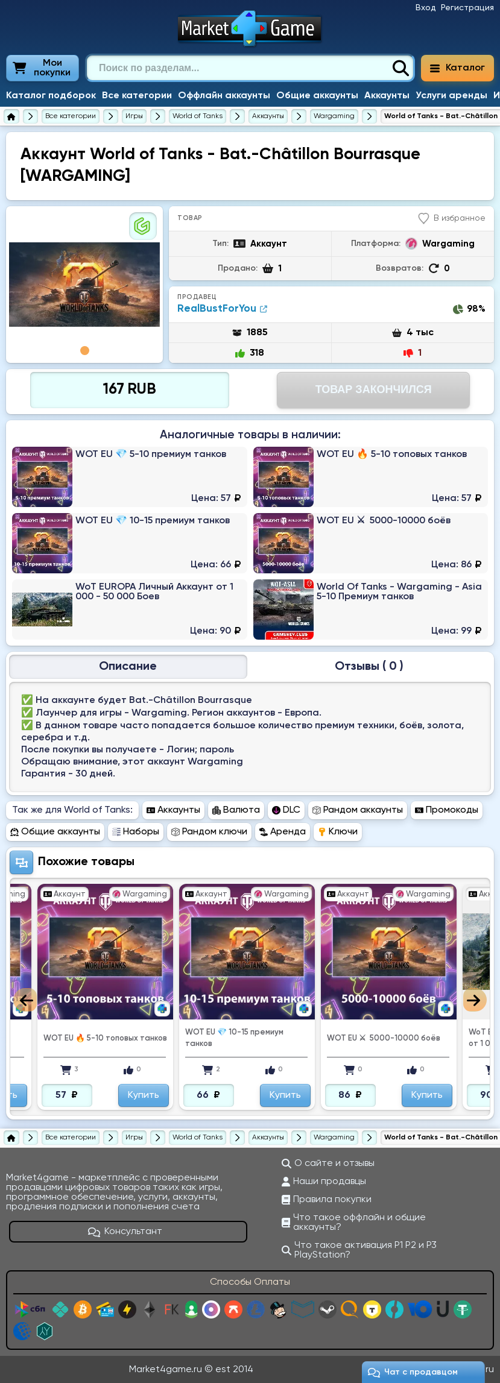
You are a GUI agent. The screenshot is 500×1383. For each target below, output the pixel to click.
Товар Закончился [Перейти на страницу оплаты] (373, 389)
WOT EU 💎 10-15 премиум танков (234, 1038)
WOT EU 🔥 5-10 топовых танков (105, 1038)
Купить (143, 1095)
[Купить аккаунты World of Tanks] (268, 116)
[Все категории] (71, 116)
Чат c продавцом (413, 1372)
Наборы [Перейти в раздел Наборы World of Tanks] (135, 832)
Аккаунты (387, 96)
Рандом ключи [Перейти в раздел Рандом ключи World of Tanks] (209, 832)
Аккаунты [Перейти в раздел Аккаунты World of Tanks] (173, 810)
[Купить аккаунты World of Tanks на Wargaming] (334, 116)
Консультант (125, 1232)
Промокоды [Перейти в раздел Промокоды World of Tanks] (446, 810)
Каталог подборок (51, 96)
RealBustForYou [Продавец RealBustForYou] (222, 309)
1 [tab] (84, 350)
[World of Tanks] (197, 116)
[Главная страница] (11, 116)
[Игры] (134, 116)
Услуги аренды (451, 96)
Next (475, 1000)
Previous (25, 1000)
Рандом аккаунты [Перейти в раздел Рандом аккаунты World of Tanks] (357, 810)
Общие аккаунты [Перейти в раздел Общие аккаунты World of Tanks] (55, 832)
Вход (426, 8)
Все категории (137, 96)
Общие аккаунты (317, 96)
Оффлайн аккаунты (224, 96)
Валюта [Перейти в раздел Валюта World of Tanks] (236, 810)
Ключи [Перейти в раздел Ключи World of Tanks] (338, 832)
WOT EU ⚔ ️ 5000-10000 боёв (383, 1038)
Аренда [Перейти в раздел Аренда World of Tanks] (282, 832)
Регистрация (467, 8)
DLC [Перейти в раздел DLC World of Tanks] (286, 810)
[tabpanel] (84, 284)
